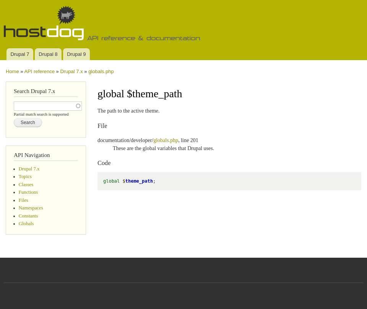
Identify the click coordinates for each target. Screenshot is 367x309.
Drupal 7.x (71, 71)
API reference (39, 71)
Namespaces (31, 208)
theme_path (139, 181)
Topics (25, 176)
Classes (26, 184)
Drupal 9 (76, 54)
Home (12, 71)
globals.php (101, 71)
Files (23, 200)
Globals (26, 223)
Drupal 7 (19, 54)
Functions (28, 192)
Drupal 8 (48, 54)
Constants (28, 216)
